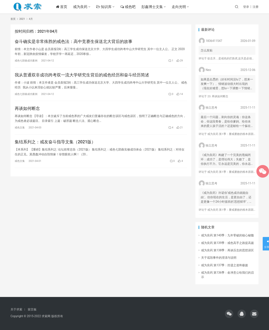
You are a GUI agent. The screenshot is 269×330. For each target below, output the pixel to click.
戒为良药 (80, 7)
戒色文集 (20, 127)
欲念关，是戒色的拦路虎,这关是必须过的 (232, 58)
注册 (255, 6)
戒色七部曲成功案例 (26, 60)
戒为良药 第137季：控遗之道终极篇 (224, 265)
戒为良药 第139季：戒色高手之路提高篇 (227, 243)
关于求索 (16, 309)
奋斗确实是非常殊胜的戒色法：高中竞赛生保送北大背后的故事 (73, 41)
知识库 (104, 7)
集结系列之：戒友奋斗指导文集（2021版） (55, 141)
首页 (61, 7)
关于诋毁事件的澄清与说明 (218, 257)
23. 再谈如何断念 (217, 96)
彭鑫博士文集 (152, 7)
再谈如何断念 (27, 108)
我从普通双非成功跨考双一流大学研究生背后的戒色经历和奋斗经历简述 (82, 74)
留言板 (32, 309)
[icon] (229, 314)
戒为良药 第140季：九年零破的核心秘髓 (227, 235)
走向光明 (179, 7)
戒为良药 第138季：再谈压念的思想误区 (227, 250)
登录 (246, 6)
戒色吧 (128, 7)
